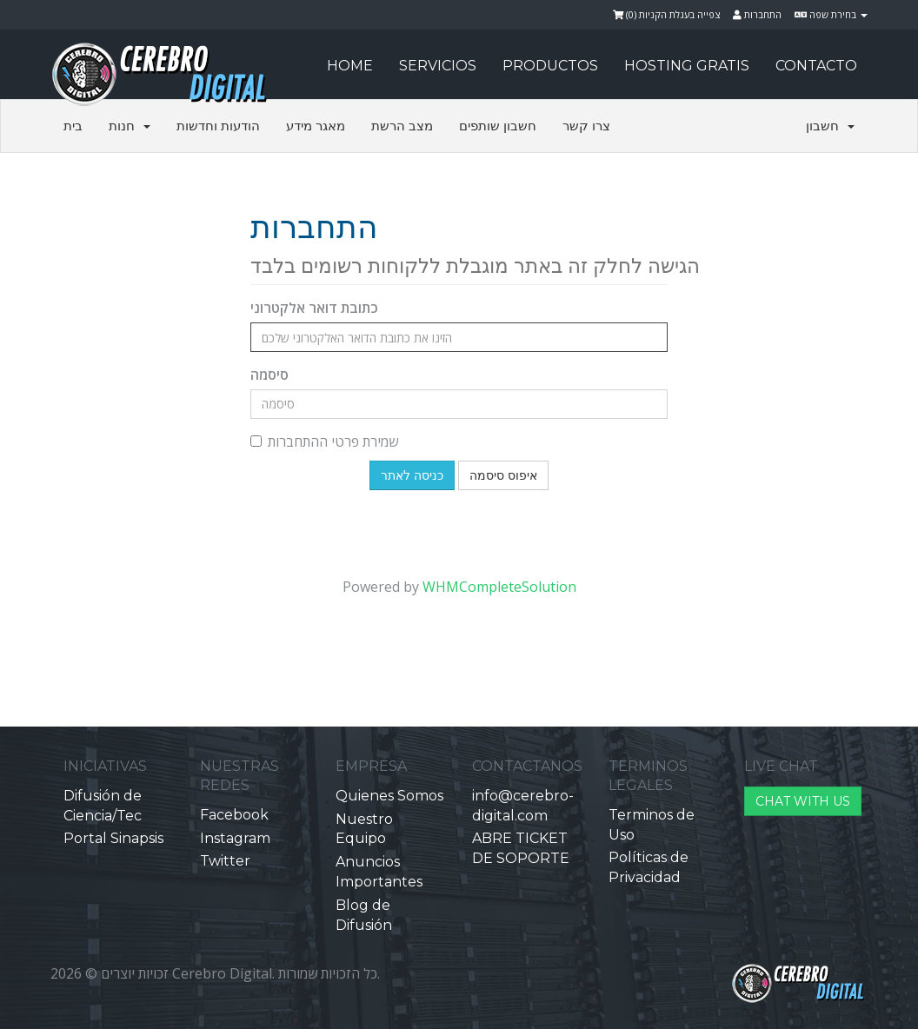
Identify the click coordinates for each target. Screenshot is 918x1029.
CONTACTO (816, 65)
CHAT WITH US (802, 801)
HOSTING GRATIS (686, 65)
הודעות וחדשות (218, 125)
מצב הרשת (402, 125)
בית (73, 125)
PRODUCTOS (550, 65)
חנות (129, 125)
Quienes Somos (389, 795)
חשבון (830, 125)
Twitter (225, 861)
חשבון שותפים (497, 125)
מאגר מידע (315, 125)
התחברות (757, 14)
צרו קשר (586, 125)
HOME (350, 65)
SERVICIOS (437, 65)
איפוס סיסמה (503, 475)
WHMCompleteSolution (499, 586)
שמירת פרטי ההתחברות (324, 441)
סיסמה (269, 374)
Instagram (235, 838)
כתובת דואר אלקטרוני (314, 307)
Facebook (234, 815)
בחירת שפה (831, 14)
